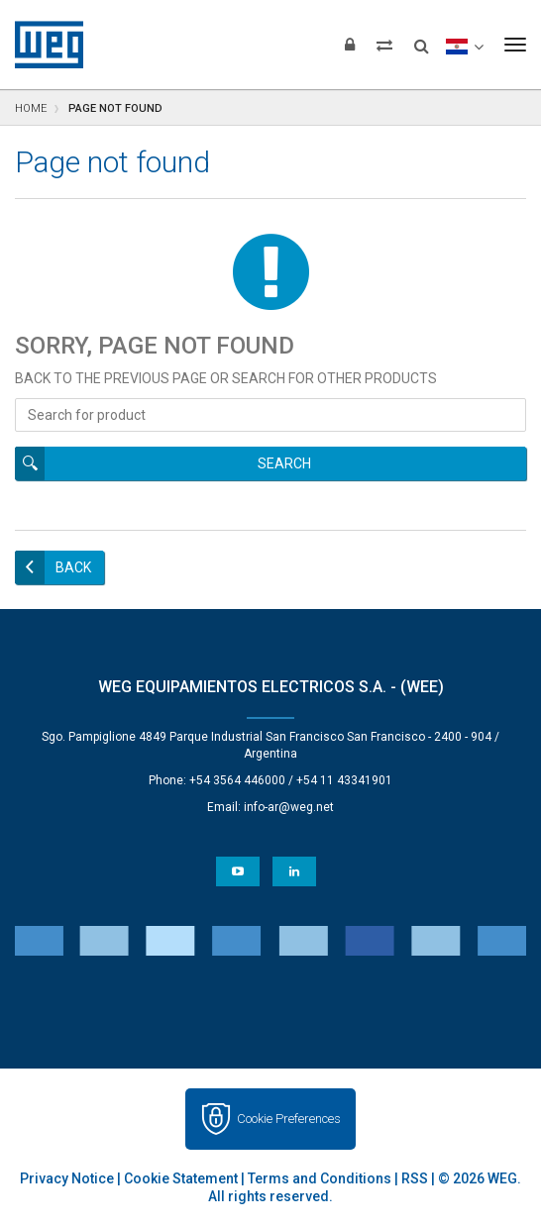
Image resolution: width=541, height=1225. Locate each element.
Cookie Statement (181, 1178)
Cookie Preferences (289, 1118)
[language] (464, 44)
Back (73, 567)
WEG (42, 44)
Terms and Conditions (319, 1178)
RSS (414, 1178)
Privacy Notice (67, 1178)
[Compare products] (384, 44)
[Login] (350, 44)
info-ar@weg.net (289, 807)
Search (284, 463)
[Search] (421, 39)
